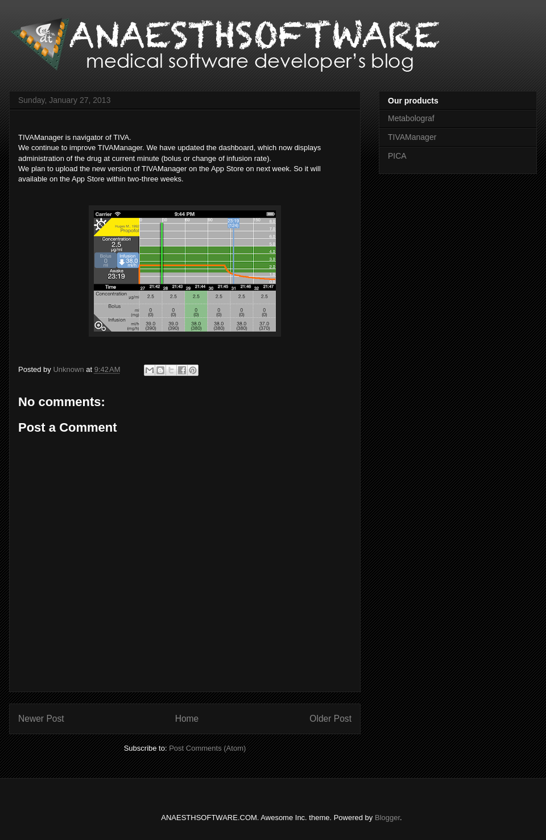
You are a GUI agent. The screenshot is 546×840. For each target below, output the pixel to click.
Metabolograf (411, 118)
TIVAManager (412, 137)
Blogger (387, 817)
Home (187, 718)
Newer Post (41, 718)
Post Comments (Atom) (207, 748)
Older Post (330, 718)
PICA (397, 155)
